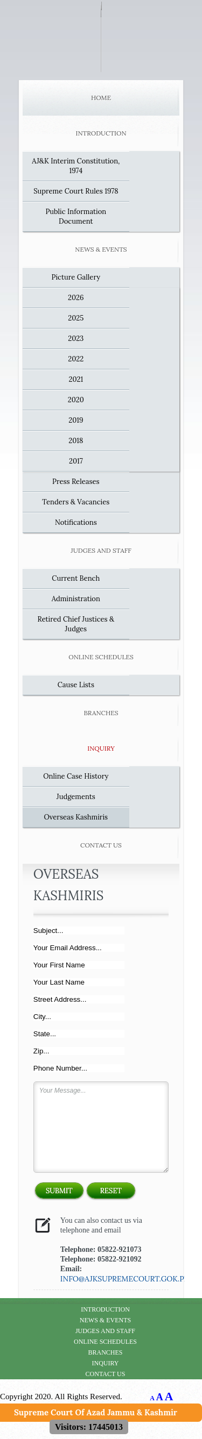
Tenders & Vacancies (75, 502)
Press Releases (75, 481)
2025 (75, 318)
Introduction (100, 133)
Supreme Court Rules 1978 (75, 191)
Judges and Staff (101, 550)
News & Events (101, 249)
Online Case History (75, 776)
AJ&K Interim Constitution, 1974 (76, 165)
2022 (75, 359)
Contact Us (101, 845)
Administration (76, 598)
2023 (75, 338)
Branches (100, 713)
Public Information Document (75, 216)
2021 (75, 379)
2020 (76, 399)
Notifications (76, 522)
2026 (75, 297)
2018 (75, 440)
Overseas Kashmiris (76, 817)
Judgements (76, 796)
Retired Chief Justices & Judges (76, 624)
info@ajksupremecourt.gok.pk (124, 1279)
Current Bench (76, 578)
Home (101, 98)
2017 (76, 461)
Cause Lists (76, 684)
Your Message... (101, 1127)
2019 (75, 420)
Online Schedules (100, 657)
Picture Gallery (76, 277)
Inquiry (101, 748)
